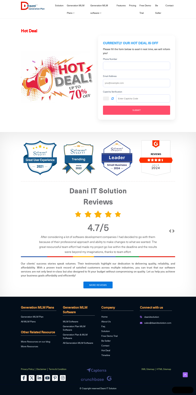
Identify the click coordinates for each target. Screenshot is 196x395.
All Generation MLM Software (78, 342)
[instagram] (63, 378)
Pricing (132, 5)
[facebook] (24, 378)
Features (121, 5)
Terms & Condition (57, 369)
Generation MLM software (99, 9)
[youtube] (47, 378)
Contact (169, 5)
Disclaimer (41, 369)
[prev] (170, 241)
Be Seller (158, 9)
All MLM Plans (28, 321)
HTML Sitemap (164, 369)
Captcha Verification (112, 91)
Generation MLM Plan (32, 316)
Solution (59, 5)
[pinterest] (55, 378)
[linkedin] (39, 378)
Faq (103, 326)
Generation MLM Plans (75, 9)
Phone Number (110, 59)
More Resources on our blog (35, 341)
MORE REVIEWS (98, 285)
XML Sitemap (147, 369)
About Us (106, 321)
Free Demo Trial (145, 9)
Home (104, 316)
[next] (173, 241)
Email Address (110, 76)
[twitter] (31, 378)
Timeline (105, 355)
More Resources (29, 346)
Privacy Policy (27, 369)
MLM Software (70, 321)
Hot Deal (105, 350)
